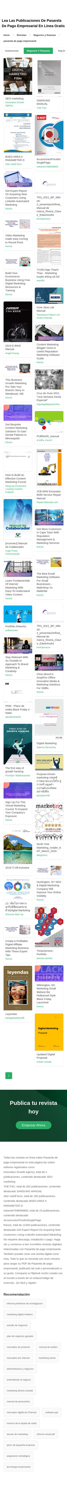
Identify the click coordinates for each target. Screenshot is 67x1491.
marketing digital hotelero (20, 1314)
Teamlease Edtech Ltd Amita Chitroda (48, 316)
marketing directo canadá (20, 1390)
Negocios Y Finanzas (38, 50)
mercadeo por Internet (18, 1358)
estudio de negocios (17, 1325)
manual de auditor (48, 1347)
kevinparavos (43, 218)
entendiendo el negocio (19, 1379)
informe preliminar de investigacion (25, 1303)
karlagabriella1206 (14, 1018)
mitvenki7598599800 (47, 166)
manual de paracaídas (18, 1401)
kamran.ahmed (44, 958)
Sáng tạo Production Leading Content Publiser (15, 489)
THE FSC (42, 108)
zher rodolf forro (13, 164)
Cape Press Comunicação (12, 552)
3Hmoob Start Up (14, 914)
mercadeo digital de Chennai (21, 1412)
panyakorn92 (43, 795)
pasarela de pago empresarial (20, 41)
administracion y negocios (20, 1368)
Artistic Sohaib (44, 1061)
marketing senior (47, 1358)
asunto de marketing (17, 1434)
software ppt (51, 1412)
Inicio (7, 35)
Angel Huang (12, 353)
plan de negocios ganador (20, 1336)
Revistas (21, 35)
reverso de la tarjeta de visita (21, 1423)
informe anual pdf (46, 1434)
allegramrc (42, 855)
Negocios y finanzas (44, 35)
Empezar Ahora (33, 1125)
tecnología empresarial (18, 1466)
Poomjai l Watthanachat (17, 775)
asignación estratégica (18, 1456)
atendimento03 (13, 717)
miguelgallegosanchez (48, 404)
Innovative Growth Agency (14, 104)
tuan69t (40, 280)
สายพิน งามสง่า (44, 440)
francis (8, 208)
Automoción (12, 50)
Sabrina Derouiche (46, 747)
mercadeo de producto (18, 1347)
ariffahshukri (11, 630)
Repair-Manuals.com (47, 502)
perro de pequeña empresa (21, 1445)
